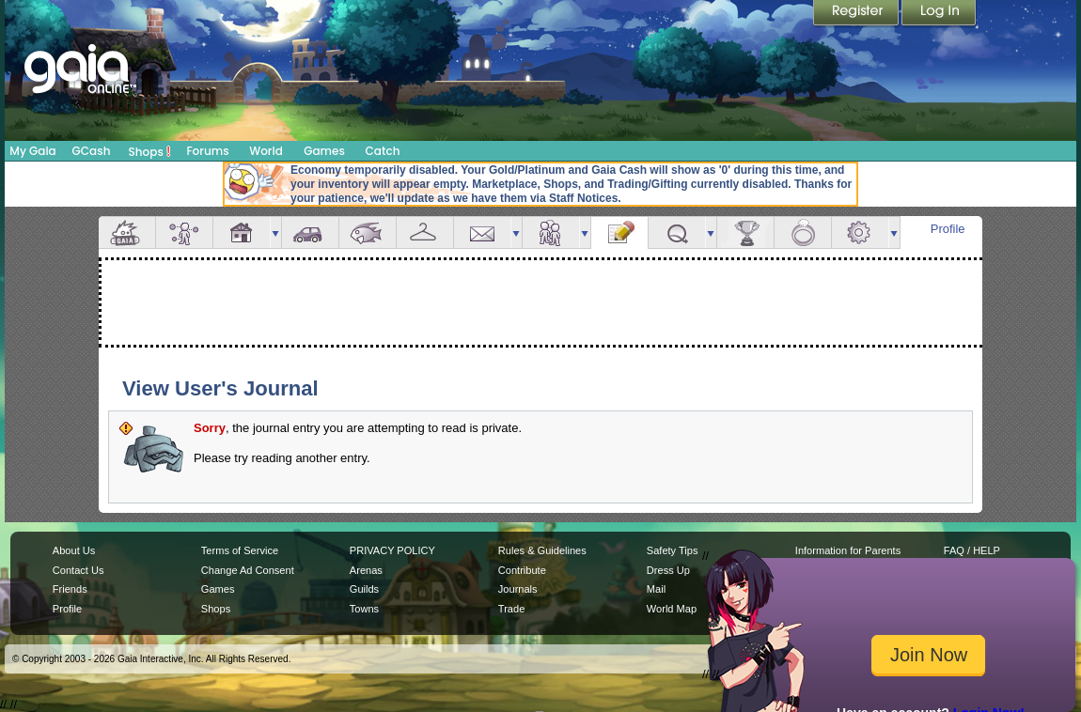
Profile (948, 229)
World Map (672, 608)
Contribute (522, 570)
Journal (619, 232)
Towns (364, 608)
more (275, 232)
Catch (383, 151)
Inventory (425, 232)
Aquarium (367, 232)
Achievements (745, 232)
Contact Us (78, 570)
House (241, 232)
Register (857, 14)
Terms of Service (239, 550)
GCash (91, 151)
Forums (207, 151)
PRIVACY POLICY (392, 550)
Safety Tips (672, 550)
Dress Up (668, 570)
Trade (511, 608)
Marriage (803, 232)
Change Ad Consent (247, 570)
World (266, 151)
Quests (677, 232)
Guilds (364, 589)
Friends (551, 232)
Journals (518, 589)
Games (324, 151)
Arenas (366, 570)
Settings (860, 232)
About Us (74, 550)
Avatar (184, 232)
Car (310, 232)
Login (939, 14)
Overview (127, 232)
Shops (150, 151)
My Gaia (32, 151)
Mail (482, 232)
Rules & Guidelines (542, 550)
